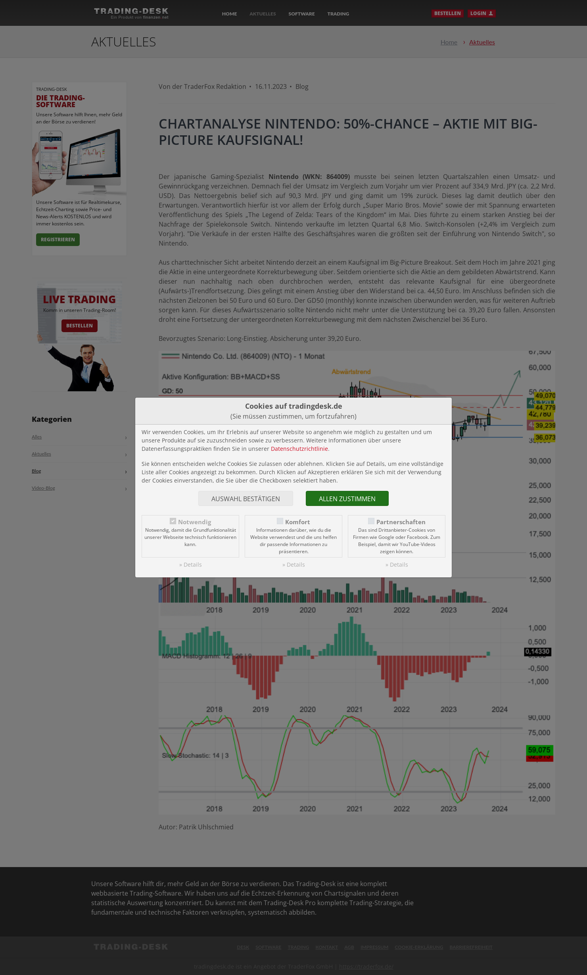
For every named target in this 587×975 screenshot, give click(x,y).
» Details (190, 564)
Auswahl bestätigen (245, 498)
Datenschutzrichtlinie (299, 448)
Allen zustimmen (347, 498)
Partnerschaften (401, 522)
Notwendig (194, 522)
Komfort (297, 522)
